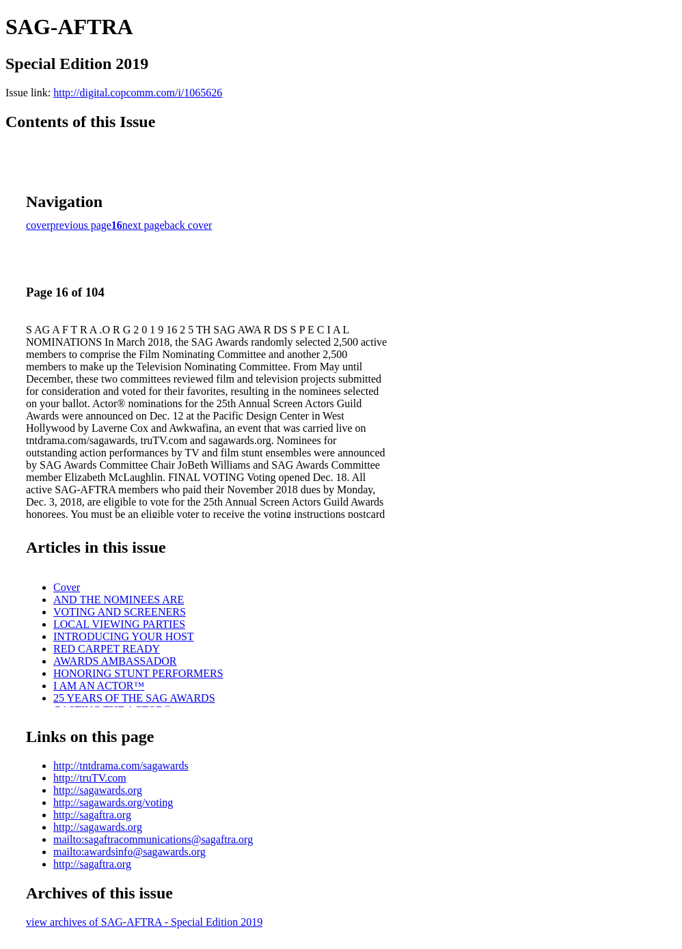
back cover (189, 225)
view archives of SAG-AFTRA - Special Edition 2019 (144, 922)
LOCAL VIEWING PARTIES (119, 624)
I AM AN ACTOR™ (98, 685)
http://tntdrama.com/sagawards (121, 765)
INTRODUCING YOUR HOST (123, 636)
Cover (66, 587)
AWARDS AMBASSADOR (115, 661)
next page (143, 225)
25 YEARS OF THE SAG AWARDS (134, 698)
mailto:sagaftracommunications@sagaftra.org (153, 839)
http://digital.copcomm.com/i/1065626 (137, 92)
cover (38, 225)
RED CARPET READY (106, 649)
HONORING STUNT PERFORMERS (138, 673)
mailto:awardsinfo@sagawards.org (129, 851)
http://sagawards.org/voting (113, 802)
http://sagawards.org (97, 790)
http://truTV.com (89, 778)
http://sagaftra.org (92, 815)
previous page (81, 225)
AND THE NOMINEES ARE (118, 599)
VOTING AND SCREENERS (119, 612)
